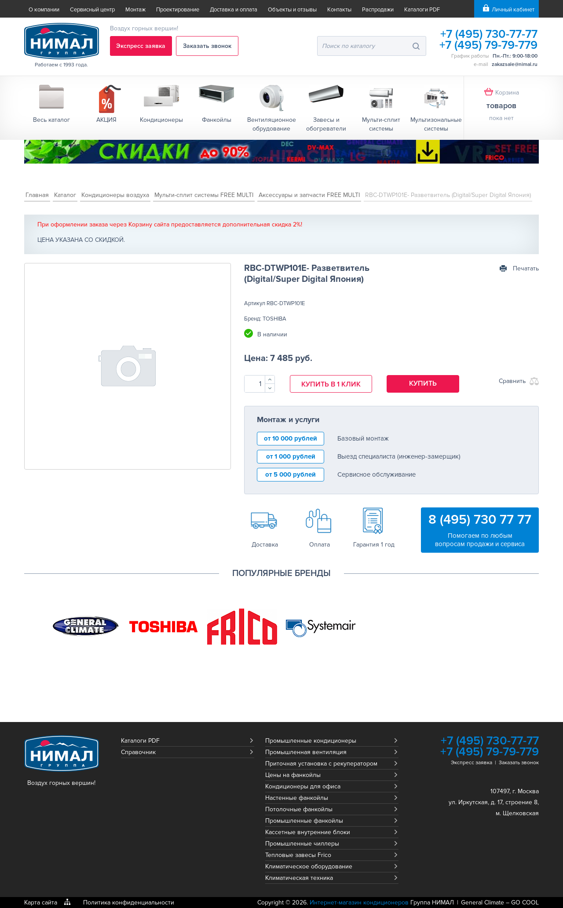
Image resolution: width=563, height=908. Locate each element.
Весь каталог (51, 120)
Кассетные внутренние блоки (307, 832)
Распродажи (378, 9)
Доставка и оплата (233, 9)
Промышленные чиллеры (302, 843)
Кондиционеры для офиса (302, 786)
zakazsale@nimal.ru (514, 64)
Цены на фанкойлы (293, 775)
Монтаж (135, 9)
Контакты (339, 9)
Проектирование (177, 9)
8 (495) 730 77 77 (479, 519)
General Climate (482, 902)
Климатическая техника (299, 878)
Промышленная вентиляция (306, 752)
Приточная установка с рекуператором (321, 763)
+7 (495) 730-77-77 (488, 34)
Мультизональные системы (436, 124)
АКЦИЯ (106, 120)
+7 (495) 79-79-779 (488, 45)
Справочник (138, 752)
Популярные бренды (281, 573)
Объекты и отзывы (292, 9)
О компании (44, 9)
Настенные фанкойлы (296, 798)
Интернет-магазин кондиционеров (359, 902)
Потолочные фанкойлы (299, 809)
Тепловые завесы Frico (298, 855)
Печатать (526, 268)
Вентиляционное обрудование (271, 124)
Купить (423, 383)
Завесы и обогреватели (326, 124)
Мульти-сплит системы (381, 124)
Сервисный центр (92, 9)
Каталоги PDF (422, 9)
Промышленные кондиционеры (310, 740)
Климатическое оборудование (308, 866)
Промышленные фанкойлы (304, 820)
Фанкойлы (216, 120)
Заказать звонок (207, 46)
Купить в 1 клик (331, 384)
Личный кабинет (513, 9)
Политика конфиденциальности (128, 902)
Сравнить (512, 381)
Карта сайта (40, 902)
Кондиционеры (161, 120)
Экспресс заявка (141, 46)
